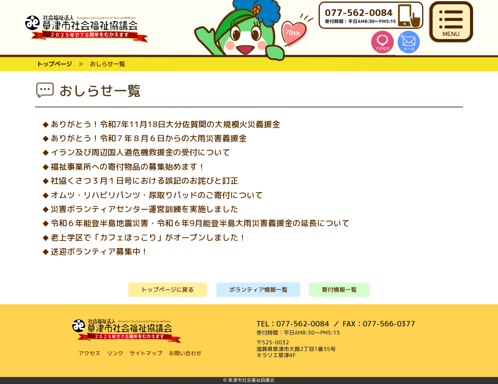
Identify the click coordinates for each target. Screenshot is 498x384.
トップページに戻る (167, 289)
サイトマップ (146, 353)
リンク (115, 353)
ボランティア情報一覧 (258, 290)
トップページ (54, 64)
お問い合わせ (185, 353)
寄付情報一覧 (339, 290)
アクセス (89, 353)
